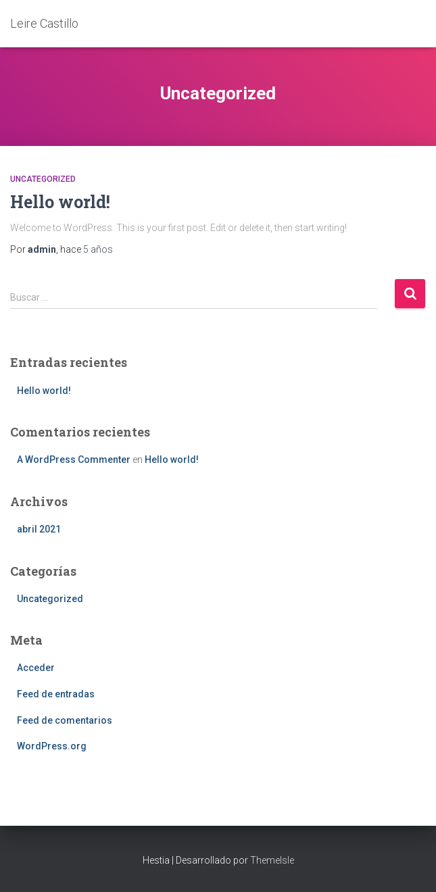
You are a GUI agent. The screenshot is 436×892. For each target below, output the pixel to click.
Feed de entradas (56, 694)
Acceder (36, 667)
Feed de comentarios (64, 720)
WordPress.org (52, 746)
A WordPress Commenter (73, 459)
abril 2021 (39, 529)
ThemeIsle (272, 860)
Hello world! (60, 202)
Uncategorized (43, 179)
